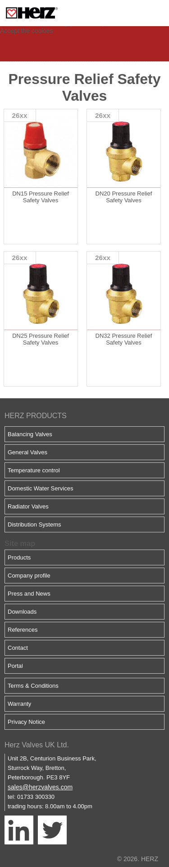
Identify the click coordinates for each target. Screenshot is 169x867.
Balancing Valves (30, 434)
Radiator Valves (28, 506)
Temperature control (34, 470)
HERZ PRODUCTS (36, 416)
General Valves (27, 452)
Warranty (19, 703)
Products (19, 557)
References (22, 629)
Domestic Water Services (40, 488)
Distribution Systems (34, 524)
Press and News (29, 593)
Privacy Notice (26, 721)
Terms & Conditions (33, 685)
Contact (18, 647)
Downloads (22, 611)
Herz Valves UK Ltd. (37, 745)
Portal (15, 665)
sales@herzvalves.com (40, 787)
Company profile (29, 575)
